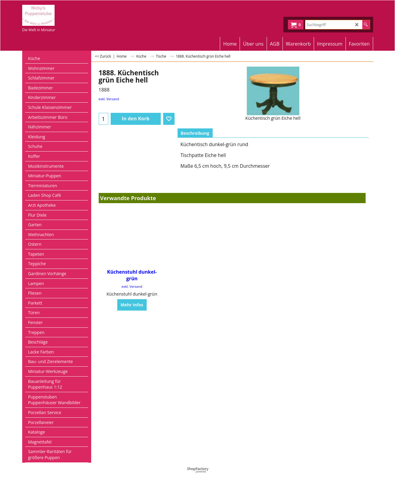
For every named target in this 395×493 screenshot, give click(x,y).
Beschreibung (195, 133)
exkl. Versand (109, 99)
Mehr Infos (132, 305)
